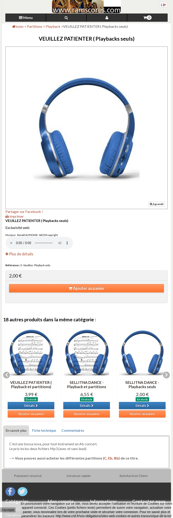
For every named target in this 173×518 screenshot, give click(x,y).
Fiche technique (44, 430)
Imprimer (14, 216)
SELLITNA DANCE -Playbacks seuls (142, 384)
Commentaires (72, 430)
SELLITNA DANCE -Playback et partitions (86, 384)
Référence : (12, 265)
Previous (6, 375)
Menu (26, 17)
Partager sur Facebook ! (24, 211)
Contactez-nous (148, 501)
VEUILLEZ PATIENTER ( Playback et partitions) (31, 384)
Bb (116, 458)
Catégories (16, 501)
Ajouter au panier (86, 288)
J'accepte (7, 510)
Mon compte (61, 501)
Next (166, 375)
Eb (110, 458)
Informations (103, 501)
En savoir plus (16, 430)
